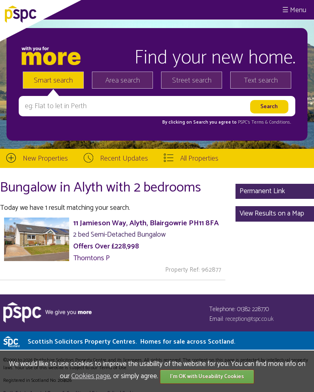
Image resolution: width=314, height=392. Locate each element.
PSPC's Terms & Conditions (264, 122)
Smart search (53, 80)
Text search (261, 80)
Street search (192, 80)
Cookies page (90, 376)
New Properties (45, 158)
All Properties (199, 158)
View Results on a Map (272, 213)
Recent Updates (124, 158)
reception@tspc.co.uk (249, 319)
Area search (122, 80)
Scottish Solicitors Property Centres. (131, 341)
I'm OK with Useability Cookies (207, 376)
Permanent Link (262, 191)
